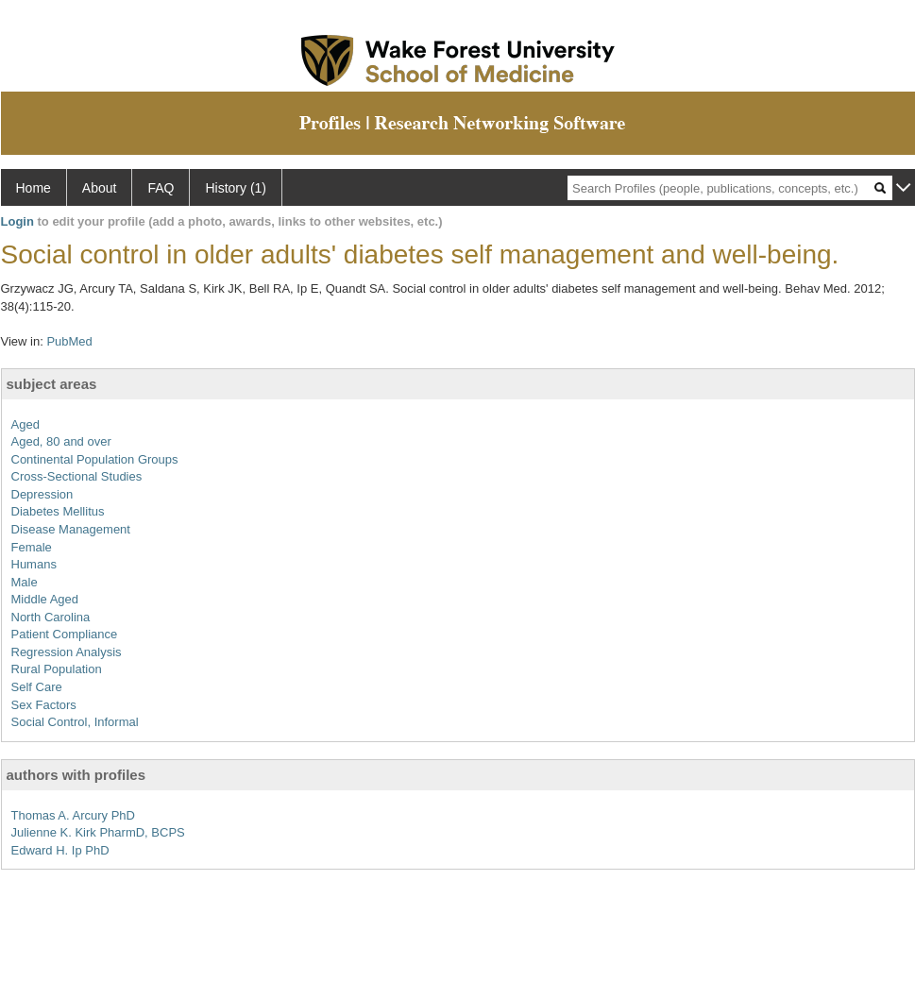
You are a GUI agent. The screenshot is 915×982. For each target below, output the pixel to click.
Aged (25, 424)
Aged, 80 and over (61, 441)
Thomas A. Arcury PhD (73, 815)
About (99, 187)
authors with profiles (76, 775)
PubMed (69, 341)
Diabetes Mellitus (58, 511)
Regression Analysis (66, 652)
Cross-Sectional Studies (77, 476)
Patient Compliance (64, 634)
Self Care (36, 687)
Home (33, 187)
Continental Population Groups (94, 459)
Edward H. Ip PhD (60, 850)
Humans (34, 564)
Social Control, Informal (75, 722)
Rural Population (56, 669)
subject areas (52, 384)
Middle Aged (45, 599)
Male (24, 582)
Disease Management (70, 529)
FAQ (160, 187)
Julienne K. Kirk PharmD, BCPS (98, 832)
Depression (42, 494)
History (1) (235, 187)
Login (17, 221)
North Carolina (51, 617)
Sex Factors (43, 705)
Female (31, 547)
